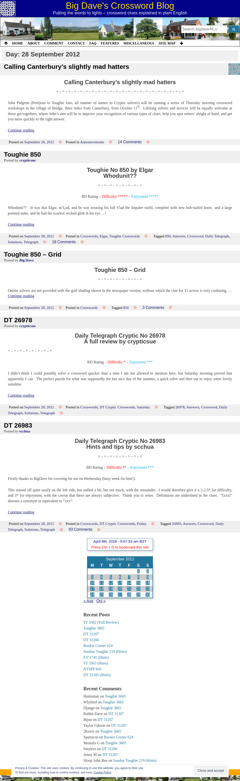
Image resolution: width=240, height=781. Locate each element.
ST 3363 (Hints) (95, 663)
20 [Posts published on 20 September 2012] (120, 589)
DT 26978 (18, 320)
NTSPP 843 (92, 669)
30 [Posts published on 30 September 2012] (148, 594)
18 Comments (64, 242)
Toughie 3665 (93, 628)
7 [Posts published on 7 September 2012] (129, 577)
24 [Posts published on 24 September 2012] (92, 594)
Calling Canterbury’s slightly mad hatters (66, 66)
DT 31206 (91, 640)
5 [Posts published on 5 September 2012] (111, 577)
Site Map (167, 43)
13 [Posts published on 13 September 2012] (120, 583)
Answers (178, 236)
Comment (53, 43)
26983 (176, 523)
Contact (76, 43)
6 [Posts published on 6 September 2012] (120, 577)
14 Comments (130, 142)
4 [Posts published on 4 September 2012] (101, 577)
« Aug (88, 601)
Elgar (103, 236)
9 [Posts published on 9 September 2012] (148, 577)
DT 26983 (18, 425)
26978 (180, 407)
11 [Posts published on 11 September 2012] (102, 583)
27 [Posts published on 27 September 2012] (120, 594)
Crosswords (89, 236)
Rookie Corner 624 (98, 646)
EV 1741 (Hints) (96, 657)
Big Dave (26, 260)
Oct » (100, 601)
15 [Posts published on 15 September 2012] (138, 583)
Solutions (15, 242)
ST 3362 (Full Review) (101, 622)
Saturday (143, 407)
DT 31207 (91, 634)
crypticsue (27, 160)
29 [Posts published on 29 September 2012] (138, 594)
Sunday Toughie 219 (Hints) (105, 651)
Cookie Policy (102, 772)
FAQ (92, 43)
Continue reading (21, 130)
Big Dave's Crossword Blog (120, 6)
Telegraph (31, 242)
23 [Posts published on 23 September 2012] (148, 589)
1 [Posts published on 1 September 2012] (138, 571)
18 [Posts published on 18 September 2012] (102, 589)
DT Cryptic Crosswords (117, 407)
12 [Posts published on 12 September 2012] (111, 583)
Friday (142, 523)
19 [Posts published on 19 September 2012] (111, 589)
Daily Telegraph (217, 236)
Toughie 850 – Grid (32, 254)
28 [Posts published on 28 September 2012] (129, 594)
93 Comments (80, 529)
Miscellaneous (138, 43)
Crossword (195, 236)
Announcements (92, 142)
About (34, 43)
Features (110, 43)
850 (168, 236)
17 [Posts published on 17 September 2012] (92, 589)
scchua (24, 431)
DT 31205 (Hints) (97, 675)
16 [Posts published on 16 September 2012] (148, 583)
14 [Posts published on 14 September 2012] (129, 583)
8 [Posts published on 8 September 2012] (138, 577)
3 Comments (153, 307)
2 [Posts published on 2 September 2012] (148, 571)
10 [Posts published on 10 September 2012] (92, 583)
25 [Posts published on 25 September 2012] (102, 594)
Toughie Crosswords (124, 236)
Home (17, 43)
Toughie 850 (22, 154)
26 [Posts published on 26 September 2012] (111, 594)
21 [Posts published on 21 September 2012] (129, 589)
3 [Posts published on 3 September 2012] (92, 577)
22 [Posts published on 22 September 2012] (138, 589)
